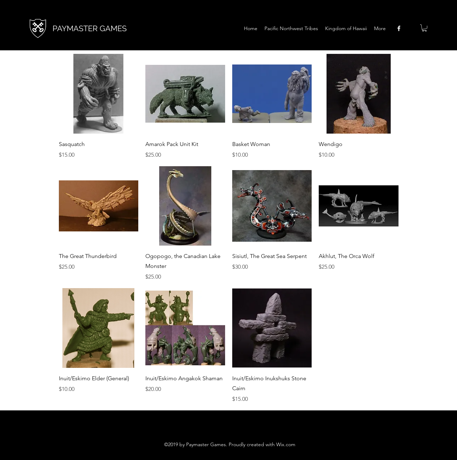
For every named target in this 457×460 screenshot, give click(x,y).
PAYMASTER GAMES (89, 28)
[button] (424, 28)
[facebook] (398, 28)
